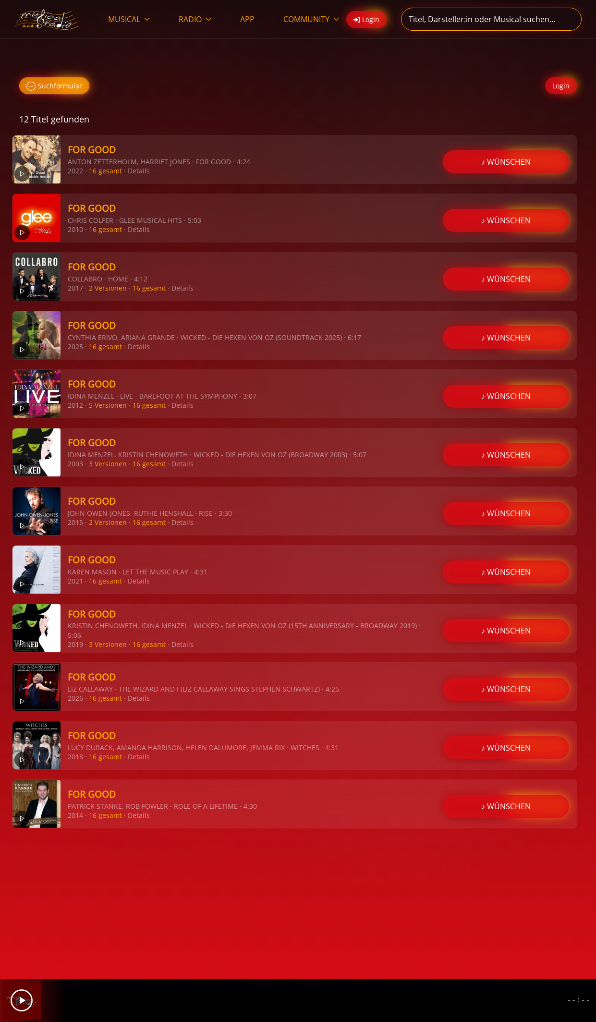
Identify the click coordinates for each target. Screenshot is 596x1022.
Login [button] (366, 19)
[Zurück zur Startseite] (47, 19)
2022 (75, 170)
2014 (75, 815)
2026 (75, 698)
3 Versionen (108, 463)
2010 (75, 229)
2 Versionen (108, 287)
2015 (75, 522)
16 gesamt (105, 170)
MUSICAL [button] (129, 19)
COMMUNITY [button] (311, 19)
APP (247, 19)
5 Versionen (108, 405)
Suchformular (54, 86)
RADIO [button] (195, 19)
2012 (75, 405)
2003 (75, 463)
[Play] (21, 1000)
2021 (75, 580)
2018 (75, 756)
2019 (75, 644)
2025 (75, 346)
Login (561, 85)
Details (139, 170)
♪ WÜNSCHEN (506, 162)
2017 (75, 287)
